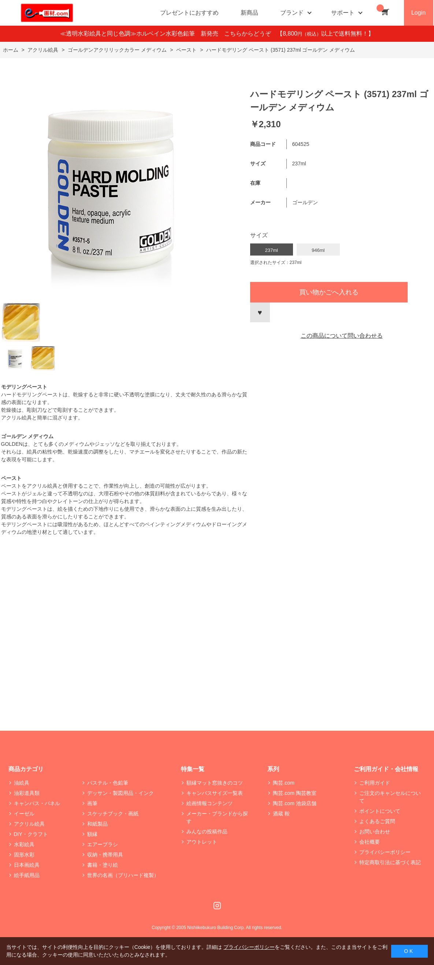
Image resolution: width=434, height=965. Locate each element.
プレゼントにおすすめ (189, 13)
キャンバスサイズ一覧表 (214, 793)
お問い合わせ (374, 831)
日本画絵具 (27, 865)
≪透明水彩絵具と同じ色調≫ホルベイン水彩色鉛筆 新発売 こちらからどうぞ (168, 33)
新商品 (249, 13)
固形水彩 (24, 855)
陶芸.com (283, 783)
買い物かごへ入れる (329, 292)
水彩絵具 (24, 844)
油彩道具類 (27, 793)
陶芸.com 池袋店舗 (294, 803)
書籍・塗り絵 (102, 865)
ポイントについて (379, 811)
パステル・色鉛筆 (107, 783)
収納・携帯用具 (105, 855)
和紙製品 (97, 824)
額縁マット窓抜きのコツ (214, 783)
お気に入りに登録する (260, 312)
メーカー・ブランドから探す (217, 817)
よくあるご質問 (377, 821)
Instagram (217, 905)
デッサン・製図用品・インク (120, 793)
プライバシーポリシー (385, 852)
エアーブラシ (102, 844)
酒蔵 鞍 (281, 814)
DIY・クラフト (31, 834)
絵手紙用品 (27, 875)
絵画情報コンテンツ (209, 803)
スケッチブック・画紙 (112, 814)
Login (418, 13)
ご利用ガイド (374, 783)
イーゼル (24, 814)
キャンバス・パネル (37, 803)
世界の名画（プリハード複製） (123, 875)
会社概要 (369, 842)
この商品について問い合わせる (342, 336)
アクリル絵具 (29, 824)
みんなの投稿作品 (206, 831)
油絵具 (21, 783)
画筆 (92, 803)
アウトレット (201, 842)
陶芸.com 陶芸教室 (294, 793)
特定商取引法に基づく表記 (390, 862)
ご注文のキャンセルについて (390, 797)
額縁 (92, 834)
